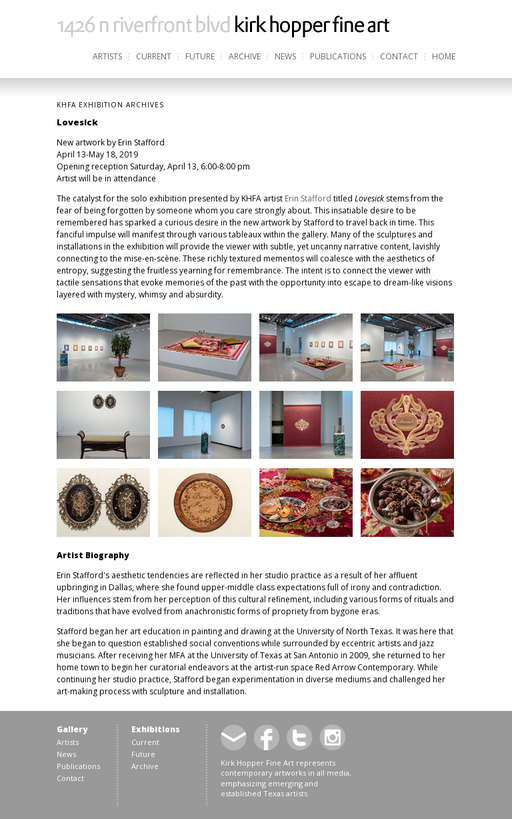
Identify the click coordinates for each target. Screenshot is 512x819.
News (285, 56)
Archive (245, 56)
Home (443, 56)
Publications (338, 56)
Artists (107, 56)
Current (153, 56)
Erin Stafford (308, 198)
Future (200, 56)
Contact (399, 56)
